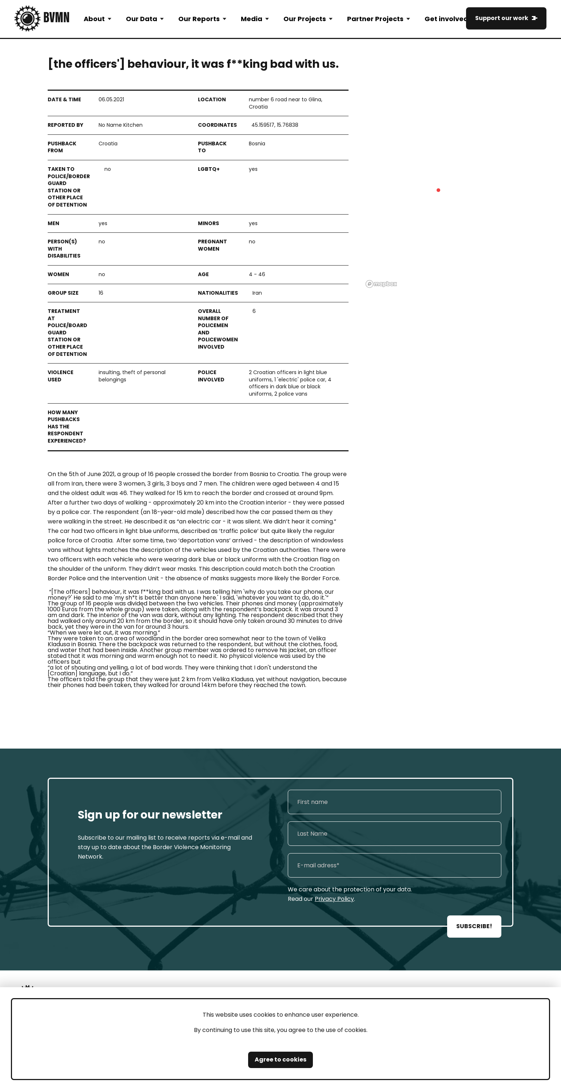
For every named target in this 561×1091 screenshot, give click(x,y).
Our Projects (304, 18)
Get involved (446, 18)
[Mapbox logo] (381, 284)
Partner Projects (375, 18)
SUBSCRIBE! (474, 926)
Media (251, 18)
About (94, 18)
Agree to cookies (280, 1059)
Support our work (501, 18)
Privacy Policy (334, 899)
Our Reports (199, 18)
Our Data (141, 18)
